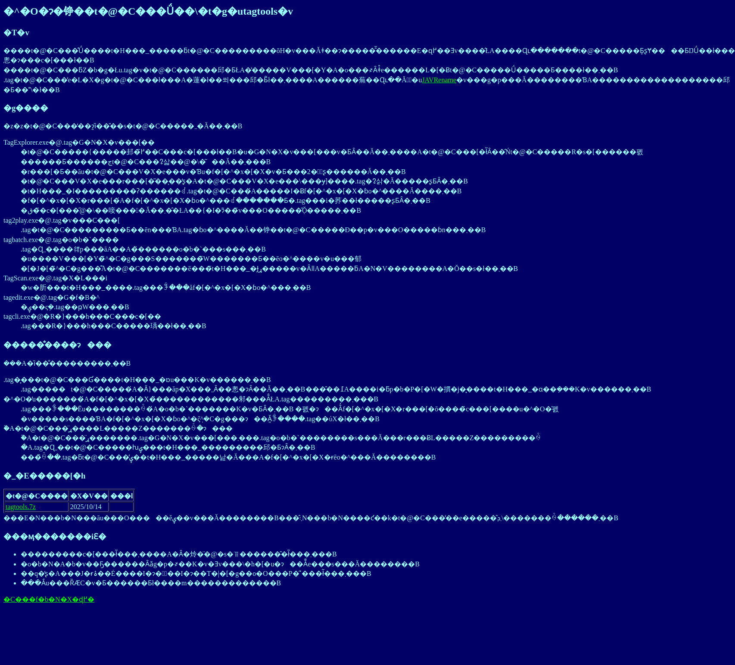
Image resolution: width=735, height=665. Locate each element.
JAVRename (439, 80)
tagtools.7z (21, 506)
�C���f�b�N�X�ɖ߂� (48, 599)
